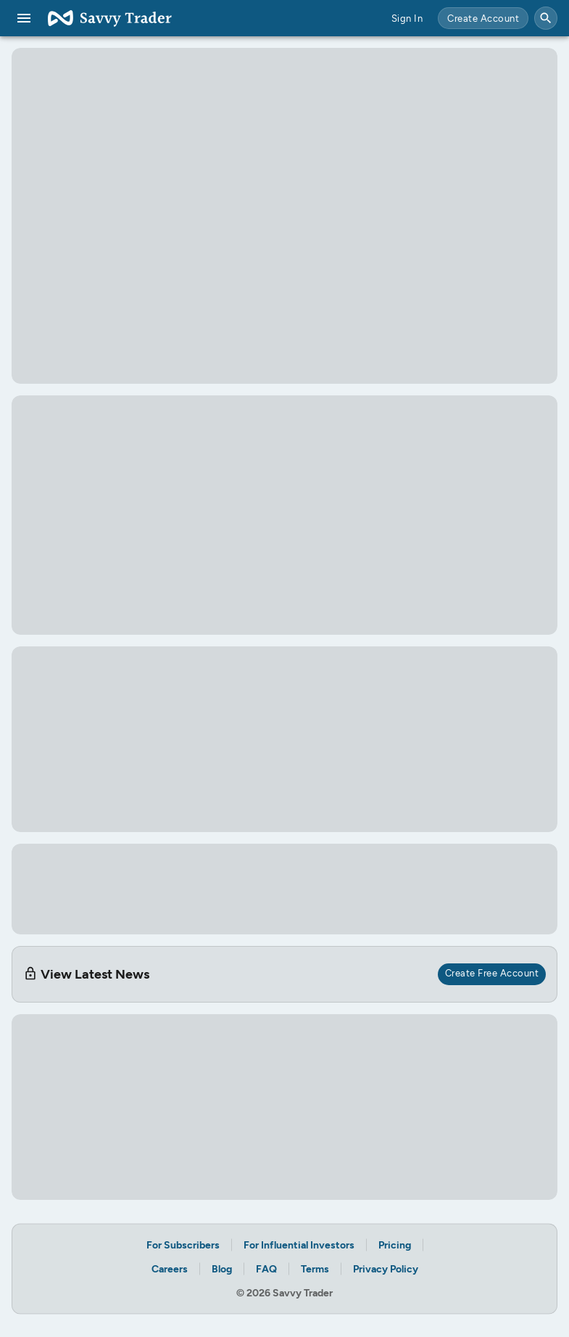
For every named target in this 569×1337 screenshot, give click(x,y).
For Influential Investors (299, 1244)
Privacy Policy (385, 1268)
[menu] (24, 18)
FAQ (266, 1268)
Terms (315, 1268)
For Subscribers (183, 1244)
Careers (169, 1268)
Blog (222, 1268)
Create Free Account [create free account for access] (492, 973)
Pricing (394, 1244)
